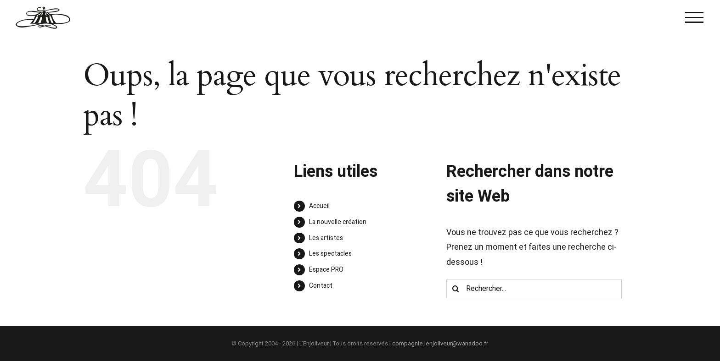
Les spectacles (330, 253)
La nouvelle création (337, 222)
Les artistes (326, 238)
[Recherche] (456, 288)
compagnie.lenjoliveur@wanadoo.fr (440, 343)
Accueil (319, 206)
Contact (320, 285)
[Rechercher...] (534, 288)
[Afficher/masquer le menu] (694, 17)
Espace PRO (326, 269)
